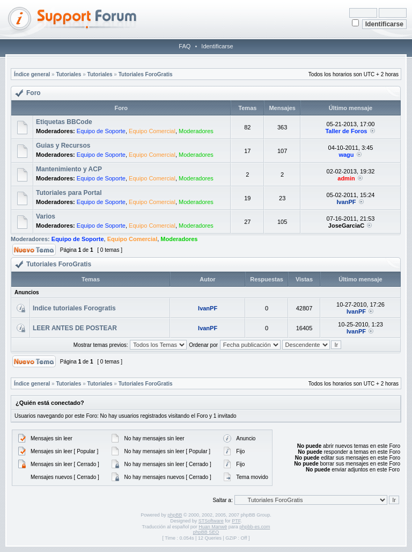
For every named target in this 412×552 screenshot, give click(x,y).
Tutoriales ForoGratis (146, 74)
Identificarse (217, 46)
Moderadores (196, 131)
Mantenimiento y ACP (69, 169)
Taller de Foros (346, 131)
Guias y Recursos (63, 145)
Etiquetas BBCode (64, 122)
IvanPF (346, 202)
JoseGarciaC (346, 225)
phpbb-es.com (254, 526)
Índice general (32, 74)
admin (346, 178)
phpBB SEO (206, 532)
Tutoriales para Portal (68, 193)
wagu (346, 154)
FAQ (184, 46)
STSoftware (211, 521)
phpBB (174, 515)
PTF (236, 521)
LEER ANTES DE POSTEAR (75, 328)
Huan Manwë (212, 526)
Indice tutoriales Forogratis (74, 308)
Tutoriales (68, 74)
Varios (45, 216)
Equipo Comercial (152, 131)
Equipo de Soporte (101, 131)
